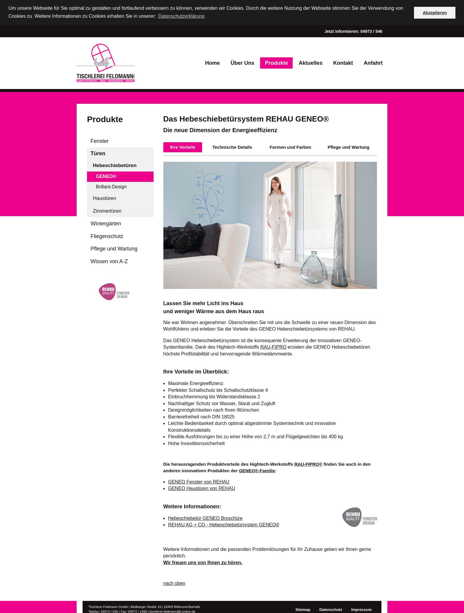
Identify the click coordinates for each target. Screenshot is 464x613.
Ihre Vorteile (182, 146)
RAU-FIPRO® (308, 463)
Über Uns (242, 62)
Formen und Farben (290, 146)
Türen (98, 153)
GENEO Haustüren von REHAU (201, 488)
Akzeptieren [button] (435, 12)
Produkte (276, 62)
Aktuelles (311, 62)
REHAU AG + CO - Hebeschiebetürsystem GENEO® (223, 524)
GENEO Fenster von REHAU (198, 481)
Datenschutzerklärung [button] (181, 16)
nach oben (174, 582)
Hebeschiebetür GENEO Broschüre (205, 517)
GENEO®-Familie (257, 470)
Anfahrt (373, 62)
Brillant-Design (111, 186)
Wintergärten (106, 223)
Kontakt (343, 62)
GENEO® (106, 176)
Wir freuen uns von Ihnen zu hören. (202, 562)
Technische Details (232, 146)
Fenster (100, 140)
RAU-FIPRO (273, 346)
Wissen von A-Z (109, 261)
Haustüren (104, 198)
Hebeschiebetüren (114, 165)
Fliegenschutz (107, 236)
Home (212, 62)
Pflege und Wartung (114, 248)
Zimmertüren (107, 210)
